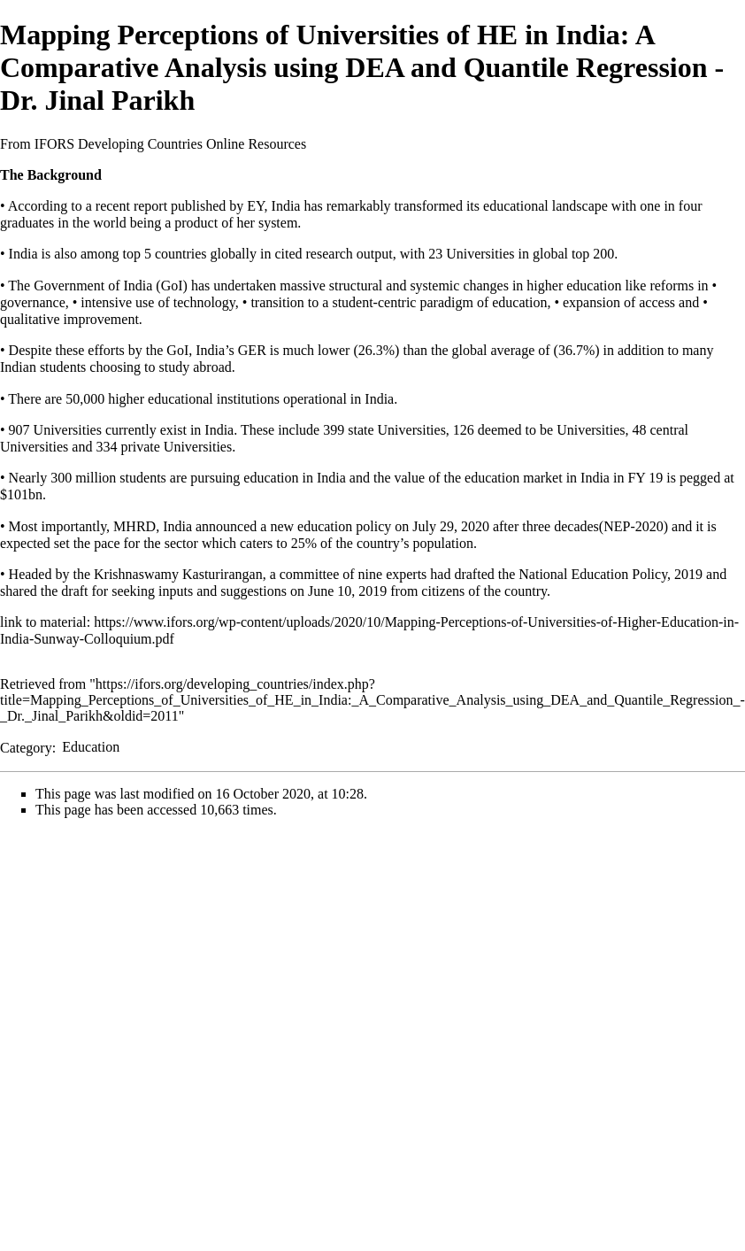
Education (90, 746)
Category (26, 746)
